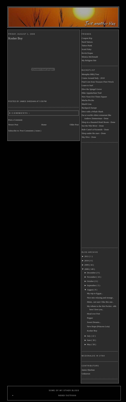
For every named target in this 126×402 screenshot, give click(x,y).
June (89, 340)
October (90, 281)
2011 (86, 256)
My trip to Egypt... (95, 293)
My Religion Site (89, 60)
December (91, 272)
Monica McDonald (90, 57)
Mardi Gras (87, 104)
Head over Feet (93, 313)
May (89, 344)
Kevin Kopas (87, 53)
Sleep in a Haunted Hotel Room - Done (98, 122)
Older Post (74, 124)
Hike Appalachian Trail (92, 93)
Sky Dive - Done (89, 137)
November (92, 277)
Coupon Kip (87, 38)
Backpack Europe (89, 108)
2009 (86, 265)
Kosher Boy (15, 38)
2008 (86, 269)
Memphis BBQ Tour (90, 74)
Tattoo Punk (87, 45)
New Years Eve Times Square (94, 96)
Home (44, 124)
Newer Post (13, 124)
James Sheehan (88, 370)
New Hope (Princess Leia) (98, 326)
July (89, 336)
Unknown (86, 373)
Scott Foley (87, 49)
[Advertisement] (95, 195)
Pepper (90, 318)
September (92, 285)
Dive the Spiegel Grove (92, 89)
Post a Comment (15, 120)
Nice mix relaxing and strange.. (100, 297)
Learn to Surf (87, 85)
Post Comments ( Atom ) (30, 130)
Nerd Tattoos (87, 42)
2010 (86, 260)
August (90, 289)
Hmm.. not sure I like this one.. (100, 302)
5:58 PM (43, 101)
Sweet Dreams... (94, 322)
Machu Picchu (88, 100)
